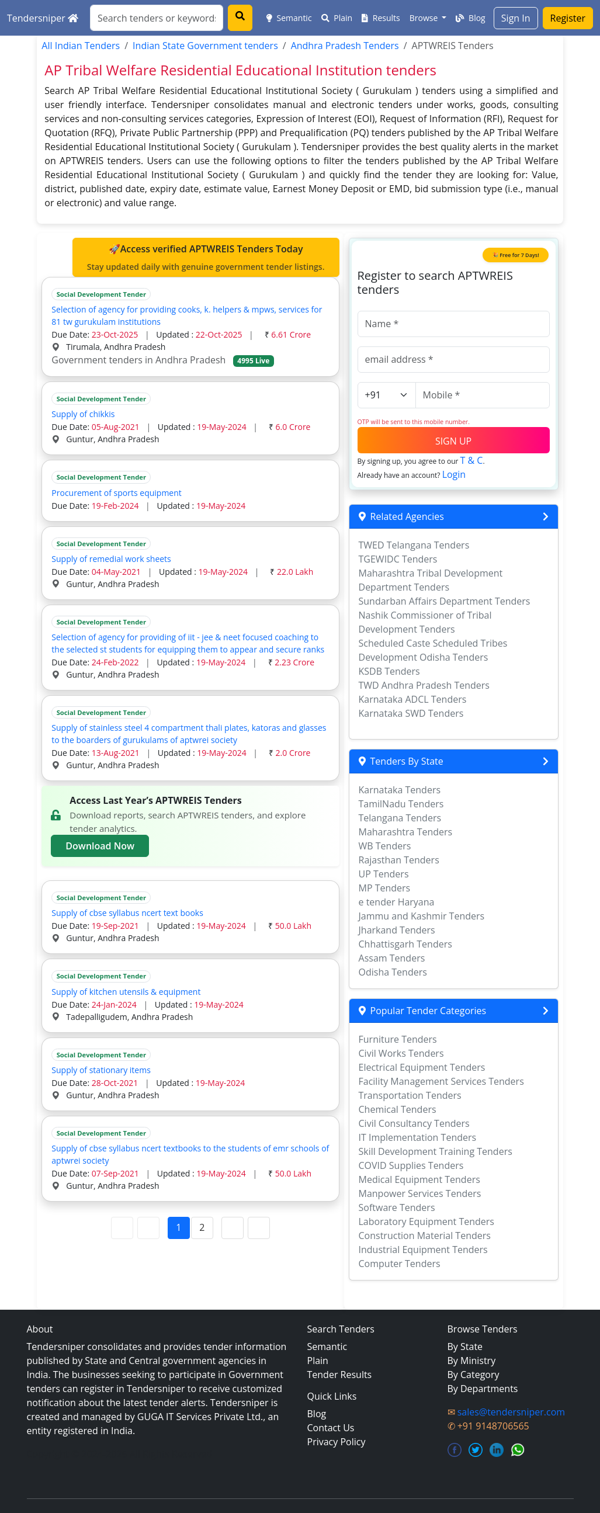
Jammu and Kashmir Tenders (422, 916)
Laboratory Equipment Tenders (426, 1221)
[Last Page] (259, 1228)
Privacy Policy (336, 1441)
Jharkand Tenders (397, 930)
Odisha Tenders (393, 972)
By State (465, 1346)
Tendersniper (42, 18)
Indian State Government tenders (205, 45)
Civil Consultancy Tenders (414, 1123)
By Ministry (472, 1360)
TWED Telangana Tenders (414, 545)
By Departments (483, 1388)
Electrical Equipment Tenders (422, 1067)
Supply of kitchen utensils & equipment (125, 991)
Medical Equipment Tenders (419, 1179)
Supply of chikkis (83, 413)
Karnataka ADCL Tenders (413, 699)
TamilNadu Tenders (401, 803)
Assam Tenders (392, 958)
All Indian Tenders (80, 45)
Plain (337, 17)
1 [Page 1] (178, 1227)
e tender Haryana (397, 902)
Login (454, 474)
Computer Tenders (400, 1263)
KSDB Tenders (389, 671)
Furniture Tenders (398, 1039)
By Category (474, 1374)
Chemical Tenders (397, 1109)
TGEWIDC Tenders (398, 559)
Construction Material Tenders (425, 1235)
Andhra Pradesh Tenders (345, 45)
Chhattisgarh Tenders (405, 944)
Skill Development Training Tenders (435, 1151)
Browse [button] (425, 17)
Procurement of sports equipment (116, 492)
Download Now (99, 845)
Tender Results (339, 1374)
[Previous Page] (148, 1228)
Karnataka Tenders (400, 789)
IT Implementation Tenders (418, 1137)
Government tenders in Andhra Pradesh (162, 359)
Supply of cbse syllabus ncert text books (127, 912)
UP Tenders (384, 873)
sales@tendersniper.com (511, 1412)
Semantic (289, 17)
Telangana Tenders (400, 817)
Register (567, 18)
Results (381, 17)
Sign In (515, 18)
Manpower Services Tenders (420, 1193)
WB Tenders (385, 845)
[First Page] (122, 1228)
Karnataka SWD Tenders (411, 713)
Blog (470, 17)
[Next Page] (232, 1228)
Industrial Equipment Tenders (423, 1249)
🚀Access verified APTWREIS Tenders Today (206, 257)
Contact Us (331, 1427)
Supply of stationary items (101, 1069)
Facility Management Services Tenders (441, 1081)
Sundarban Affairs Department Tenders (444, 601)
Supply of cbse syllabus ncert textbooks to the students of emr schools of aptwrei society (190, 1154)
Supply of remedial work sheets (111, 558)
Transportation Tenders (410, 1095)
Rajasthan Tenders (399, 859)
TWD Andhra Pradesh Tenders (424, 685)
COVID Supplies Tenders (411, 1165)
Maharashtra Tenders (406, 831)
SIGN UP (453, 441)
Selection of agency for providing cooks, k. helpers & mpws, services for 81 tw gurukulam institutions (186, 315)
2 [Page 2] (201, 1227)
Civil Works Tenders (401, 1053)
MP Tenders (385, 888)
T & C (471, 460)
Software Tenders (397, 1207)
